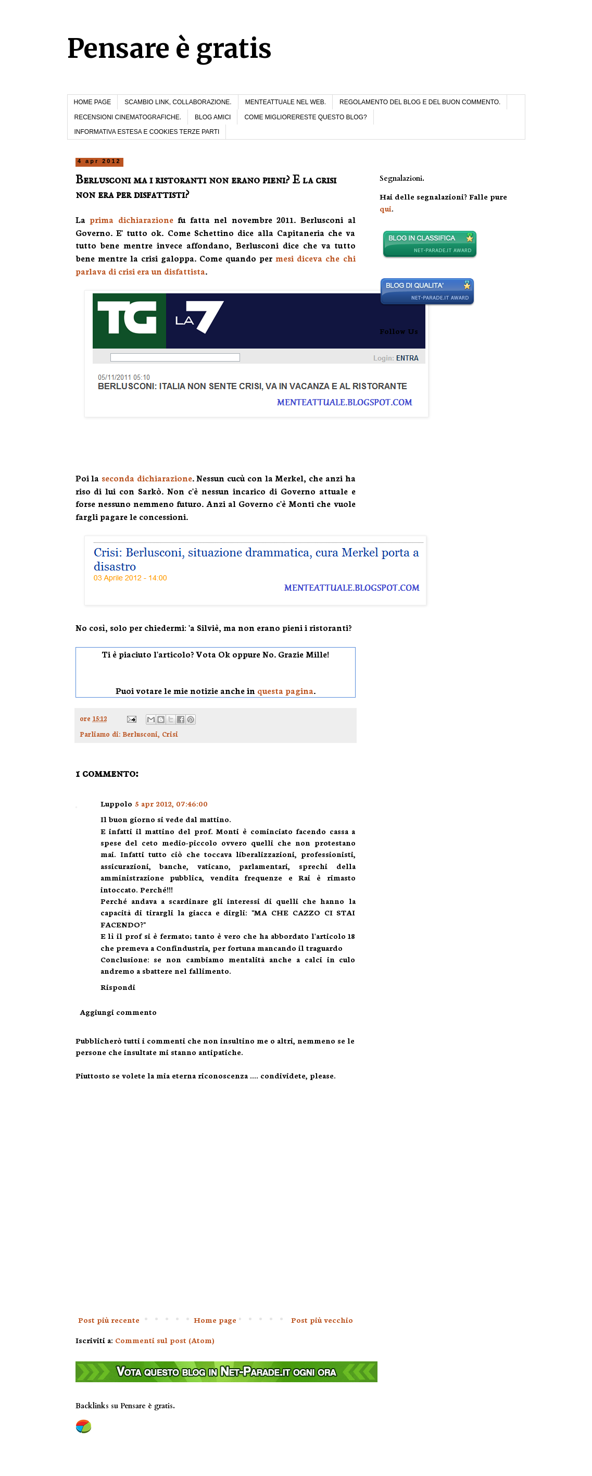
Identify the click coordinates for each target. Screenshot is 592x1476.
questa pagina (285, 690)
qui (386, 208)
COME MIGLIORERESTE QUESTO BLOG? (305, 117)
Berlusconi (140, 733)
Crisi (170, 733)
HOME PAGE (92, 102)
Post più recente (109, 1319)
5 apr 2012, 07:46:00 (171, 803)
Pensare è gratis (169, 48)
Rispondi (117, 987)
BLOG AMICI (213, 117)
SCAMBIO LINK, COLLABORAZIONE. (177, 102)
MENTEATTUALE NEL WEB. (285, 102)
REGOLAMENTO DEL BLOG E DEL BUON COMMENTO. (419, 102)
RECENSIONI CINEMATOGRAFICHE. (128, 117)
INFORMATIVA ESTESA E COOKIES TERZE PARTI (147, 131)
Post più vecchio (322, 1319)
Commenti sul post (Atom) (165, 1340)
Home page (215, 1319)
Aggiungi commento (118, 1012)
